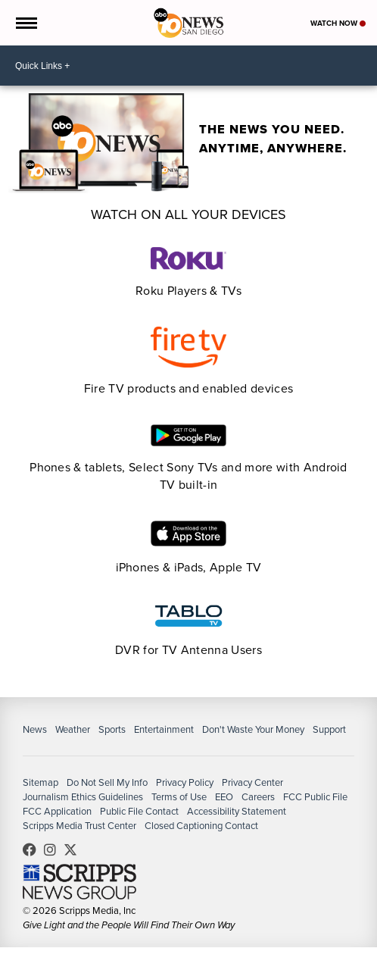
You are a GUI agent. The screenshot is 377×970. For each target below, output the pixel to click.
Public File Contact (139, 811)
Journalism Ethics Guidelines (83, 797)
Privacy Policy (184, 782)
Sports (112, 729)
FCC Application (57, 811)
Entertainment (164, 729)
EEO (224, 797)
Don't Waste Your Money (253, 729)
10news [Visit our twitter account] (74, 849)
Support (329, 729)
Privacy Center (252, 782)
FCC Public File (315, 797)
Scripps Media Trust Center (79, 825)
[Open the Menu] (25, 23)
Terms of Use (179, 797)
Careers (258, 797)
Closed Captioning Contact (201, 825)
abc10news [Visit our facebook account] (33, 849)
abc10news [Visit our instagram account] (54, 849)
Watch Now (338, 23)
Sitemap (40, 782)
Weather (72, 729)
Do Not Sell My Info (107, 782)
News (35, 729)
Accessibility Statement (236, 811)
